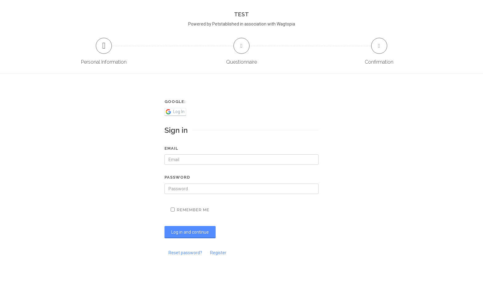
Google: (175, 101)
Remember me (190, 210)
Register (218, 252)
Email (171, 148)
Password (177, 177)
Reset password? (185, 252)
